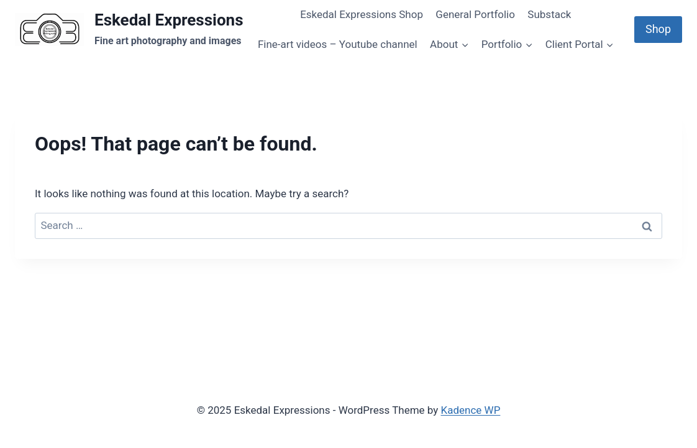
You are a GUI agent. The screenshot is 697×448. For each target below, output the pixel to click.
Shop (658, 28)
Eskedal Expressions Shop (361, 14)
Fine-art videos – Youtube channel (337, 44)
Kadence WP (471, 410)
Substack (549, 14)
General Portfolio (475, 14)
